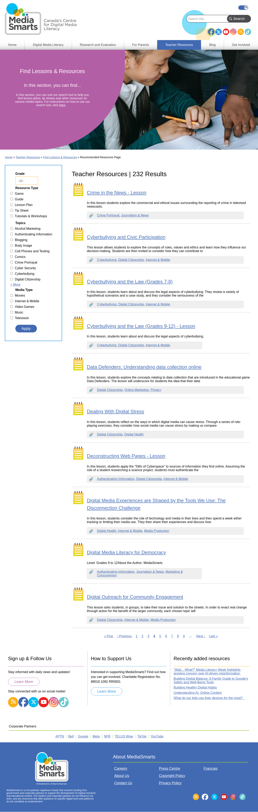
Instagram (233, 32)
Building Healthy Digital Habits (195, 687)
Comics (20, 257)
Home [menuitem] (12, 45)
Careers (120, 768)
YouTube (226, 32)
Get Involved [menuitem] (241, 45)
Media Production (156, 531)
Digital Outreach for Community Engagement (135, 597)
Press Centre (169, 768)
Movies (20, 295)
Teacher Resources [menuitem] (179, 45)
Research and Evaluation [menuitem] (98, 45)
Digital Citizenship (131, 260)
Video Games (24, 306)
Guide (19, 199)
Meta (96, 736)
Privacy (156, 390)
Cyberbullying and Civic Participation (126, 237)
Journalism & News (135, 215)
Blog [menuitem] (212, 45)
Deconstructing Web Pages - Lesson (126, 456)
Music (19, 312)
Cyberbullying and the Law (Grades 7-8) (130, 281)
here (62, 105)
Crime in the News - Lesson (116, 192)
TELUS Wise (124, 736)
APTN (59, 736)
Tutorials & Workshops (31, 216)
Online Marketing (136, 390)
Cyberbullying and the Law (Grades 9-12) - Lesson (141, 326)
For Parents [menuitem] (140, 45)
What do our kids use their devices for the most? (209, 698)
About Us (121, 776)
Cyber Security (25, 268)
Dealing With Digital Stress (115, 411)
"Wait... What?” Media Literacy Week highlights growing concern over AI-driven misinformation (207, 671)
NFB (107, 736)
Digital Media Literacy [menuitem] (48, 45)
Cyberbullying (107, 260)
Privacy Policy (170, 783)
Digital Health (134, 434)
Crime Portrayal (108, 215)
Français (243, 7)
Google (83, 736)
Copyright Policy (172, 776)
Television (22, 318)
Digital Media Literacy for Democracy (126, 552)
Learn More (24, 682)
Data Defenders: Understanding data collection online (144, 367)
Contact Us (123, 783)
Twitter (218, 32)
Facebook (211, 30)
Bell (71, 736)
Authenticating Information (115, 479)
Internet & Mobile (158, 260)
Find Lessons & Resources (60, 157)
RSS (240, 32)
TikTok (248, 32)
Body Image (23, 245)
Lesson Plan (23, 205)
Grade (20, 173)
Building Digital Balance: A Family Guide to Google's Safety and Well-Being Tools (211, 680)
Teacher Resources (28, 157)
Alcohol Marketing (27, 228)
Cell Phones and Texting (32, 251)
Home (8, 157)
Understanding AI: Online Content (198, 692)
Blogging (21, 240)
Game (19, 193)
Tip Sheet (21, 210)
